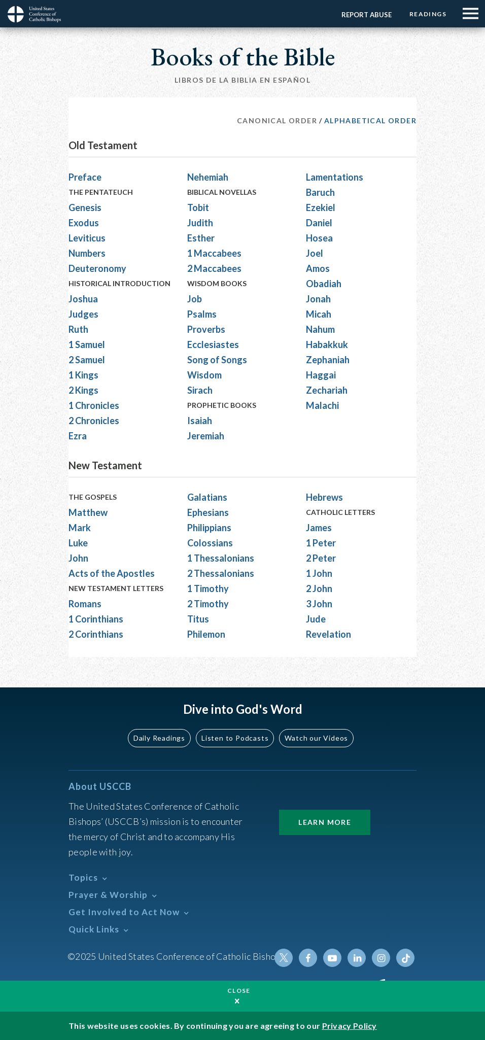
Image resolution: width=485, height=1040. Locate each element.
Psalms (202, 314)
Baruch (320, 192)
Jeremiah (205, 435)
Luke (78, 542)
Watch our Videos (316, 738)
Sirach (200, 390)
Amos (318, 268)
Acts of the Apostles (111, 573)
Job (194, 298)
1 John (319, 573)
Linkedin (357, 958)
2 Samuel (86, 359)
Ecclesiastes (213, 344)
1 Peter (321, 542)
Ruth (78, 329)
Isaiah (199, 420)
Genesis (84, 207)
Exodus (83, 222)
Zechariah (327, 390)
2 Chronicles (93, 420)
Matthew (88, 512)
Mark (79, 527)
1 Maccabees (214, 253)
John (78, 558)
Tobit (198, 207)
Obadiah (323, 283)
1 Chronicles (93, 405)
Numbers (87, 253)
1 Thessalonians (220, 558)
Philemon (206, 634)
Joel (314, 253)
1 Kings (83, 374)
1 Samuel (86, 344)
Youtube (332, 958)
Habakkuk (327, 344)
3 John (319, 603)
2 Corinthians (95, 634)
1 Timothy (208, 588)
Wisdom (204, 374)
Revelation (328, 634)
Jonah (318, 298)
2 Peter (321, 558)
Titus (198, 619)
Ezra (77, 435)
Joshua (83, 298)
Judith (200, 222)
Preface (84, 177)
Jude (316, 619)
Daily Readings (159, 738)
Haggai (321, 374)
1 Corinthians (95, 619)
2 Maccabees (214, 268)
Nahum (320, 329)
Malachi (322, 405)
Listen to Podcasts (234, 738)
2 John (319, 588)
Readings (427, 14)
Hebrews (324, 497)
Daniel (319, 222)
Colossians (210, 542)
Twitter (283, 958)
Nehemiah (207, 177)
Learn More (324, 822)
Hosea (319, 238)
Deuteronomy (97, 268)
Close (239, 990)
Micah (318, 314)
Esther (201, 238)
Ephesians (208, 512)
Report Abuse (366, 15)
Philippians (209, 527)
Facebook (308, 958)
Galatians (207, 497)
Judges (83, 314)
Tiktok (405, 958)
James (319, 527)
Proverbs (206, 329)
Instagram (381, 958)
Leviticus (87, 238)
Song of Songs (217, 359)
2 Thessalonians (220, 573)
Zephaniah (328, 359)
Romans (84, 603)
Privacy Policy (349, 1025)
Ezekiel (320, 207)
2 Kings (83, 390)
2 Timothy (208, 603)
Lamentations (334, 177)
